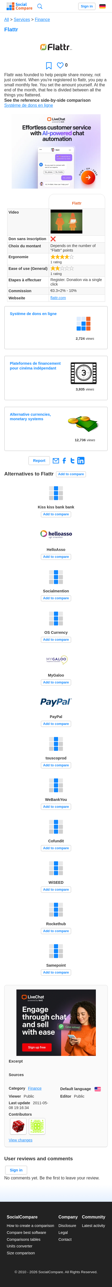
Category (17, 1088)
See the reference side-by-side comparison (47, 100)
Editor (65, 1096)
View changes (20, 1140)
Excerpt (16, 1061)
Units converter (19, 1246)
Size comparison (21, 1253)
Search (39, 6)
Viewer (15, 1096)
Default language (75, 1089)
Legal (63, 1232)
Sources (16, 1075)
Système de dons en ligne (28, 105)
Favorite (48, 65)
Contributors (20, 1114)
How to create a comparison (30, 1226)
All (6, 19)
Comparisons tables (23, 1239)
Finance (42, 19)
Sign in (87, 6)
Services (22, 19)
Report (39, 460)
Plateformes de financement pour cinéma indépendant (35, 365)
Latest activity (93, 1226)
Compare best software (26, 1232)
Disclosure (67, 1226)
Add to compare (71, 474)
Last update (19, 1103)
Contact (65, 1239)
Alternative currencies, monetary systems (30, 416)
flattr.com (58, 298)
